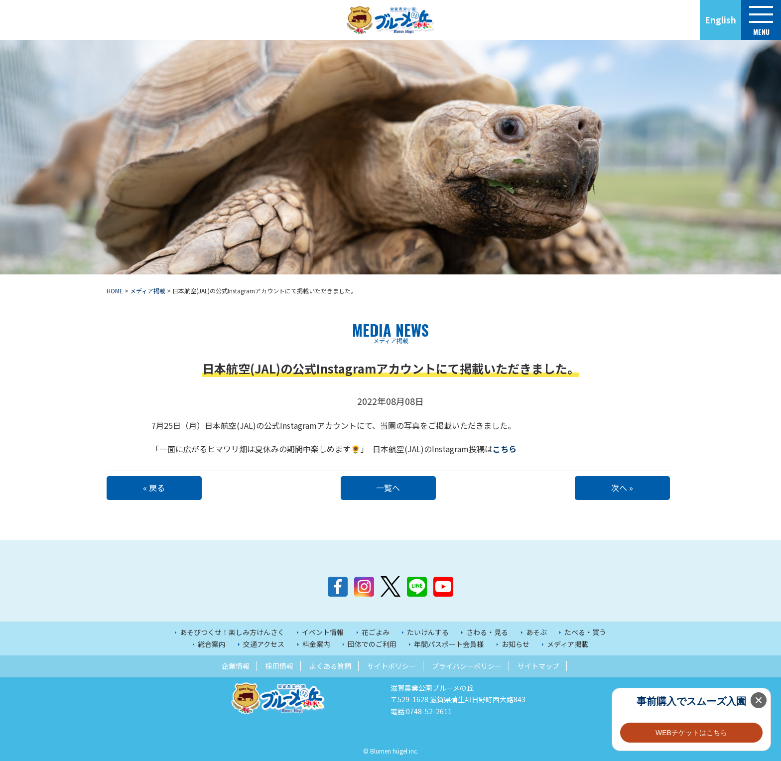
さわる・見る (487, 632)
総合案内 (212, 644)
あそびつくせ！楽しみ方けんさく (232, 632)
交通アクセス (263, 644)
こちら (505, 449)
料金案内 (316, 644)
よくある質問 (330, 666)
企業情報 (236, 666)
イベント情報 (323, 632)
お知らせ (515, 644)
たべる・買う (585, 632)
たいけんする (428, 632)
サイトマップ (538, 666)
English (720, 19)
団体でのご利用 (372, 644)
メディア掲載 (567, 644)
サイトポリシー (391, 666)
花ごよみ (376, 632)
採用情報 (279, 666)
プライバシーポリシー (467, 666)
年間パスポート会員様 (449, 644)
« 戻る (156, 488)
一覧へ (390, 488)
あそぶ (536, 632)
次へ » (625, 488)
